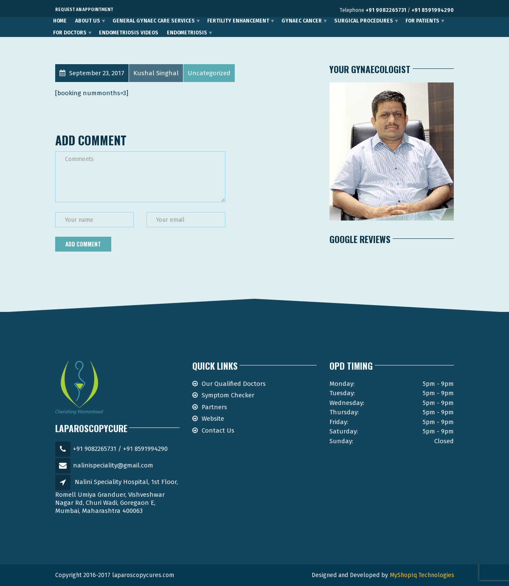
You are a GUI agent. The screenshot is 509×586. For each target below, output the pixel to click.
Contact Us (218, 430)
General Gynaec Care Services (153, 21)
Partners (214, 407)
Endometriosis (187, 33)
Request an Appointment (84, 9)
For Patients (422, 21)
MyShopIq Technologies (422, 575)
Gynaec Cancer (301, 21)
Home (60, 21)
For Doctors (70, 33)
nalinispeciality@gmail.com (113, 465)
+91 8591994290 (432, 10)
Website (213, 418)
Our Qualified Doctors (234, 384)
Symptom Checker (228, 395)
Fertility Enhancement (238, 21)
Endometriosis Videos (128, 33)
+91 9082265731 (386, 10)
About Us (87, 21)
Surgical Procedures (363, 21)
